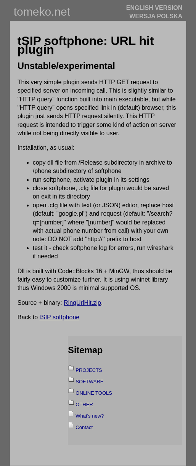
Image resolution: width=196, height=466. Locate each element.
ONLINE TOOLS (94, 393)
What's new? (90, 416)
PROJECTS (89, 370)
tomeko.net (42, 11)
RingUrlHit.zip (82, 302)
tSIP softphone (60, 317)
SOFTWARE (89, 381)
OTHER (84, 404)
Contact (84, 427)
